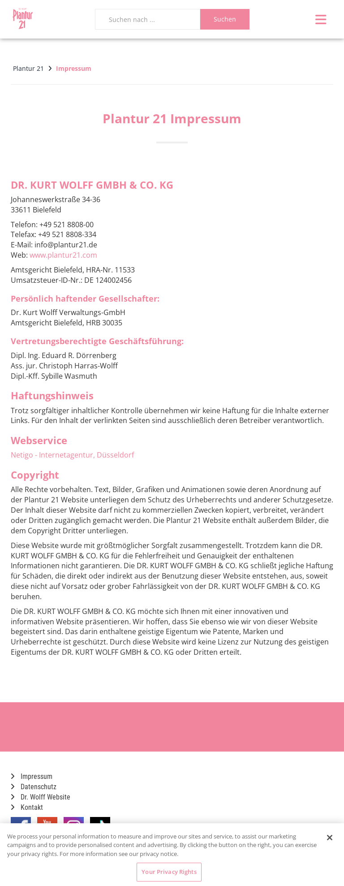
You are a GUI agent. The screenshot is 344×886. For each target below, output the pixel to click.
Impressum (31, 776)
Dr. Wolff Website (40, 797)
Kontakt (27, 807)
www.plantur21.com (63, 255)
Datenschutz (33, 786)
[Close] (330, 837)
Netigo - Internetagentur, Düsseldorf (72, 455)
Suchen (225, 19)
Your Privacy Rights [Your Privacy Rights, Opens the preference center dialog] (169, 872)
